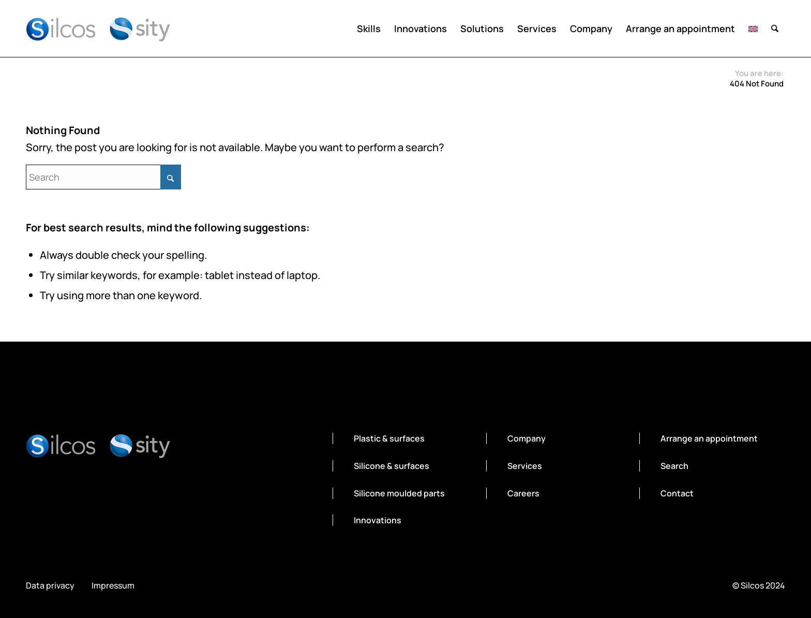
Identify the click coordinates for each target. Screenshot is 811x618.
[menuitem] (368, 28)
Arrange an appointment (709, 438)
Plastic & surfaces (389, 438)
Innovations (377, 520)
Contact (677, 493)
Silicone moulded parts (399, 493)
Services (524, 466)
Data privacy (50, 585)
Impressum (113, 585)
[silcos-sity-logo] (98, 28)
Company (526, 438)
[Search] (774, 28)
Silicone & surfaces (391, 466)
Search (674, 466)
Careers (523, 493)
